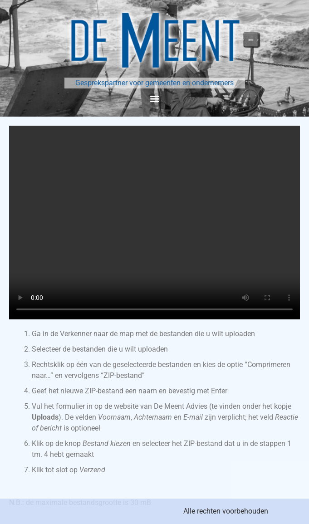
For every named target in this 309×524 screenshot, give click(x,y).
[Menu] (155, 99)
